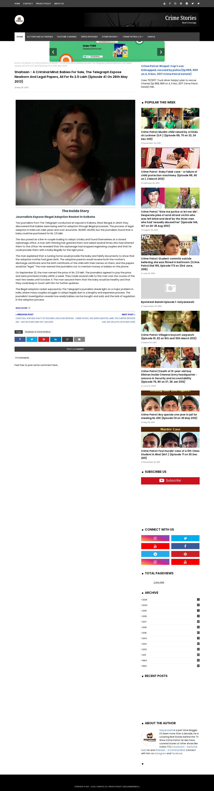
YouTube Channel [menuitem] (67, 36)
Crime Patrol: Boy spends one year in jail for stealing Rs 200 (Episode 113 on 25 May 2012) (169, 416)
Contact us (102, 786)
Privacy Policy (43, 3)
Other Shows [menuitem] (109, 36)
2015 (171, 632)
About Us (59, 3)
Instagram (160, 753)
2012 (171, 649)
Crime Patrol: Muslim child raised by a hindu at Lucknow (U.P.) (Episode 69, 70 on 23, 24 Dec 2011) (169, 135)
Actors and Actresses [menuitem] (40, 36)
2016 (171, 627)
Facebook (177, 753)
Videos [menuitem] (151, 36)
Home (17, 3)
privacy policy (115, 786)
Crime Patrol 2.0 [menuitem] (132, 36)
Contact (28, 3)
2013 (171, 643)
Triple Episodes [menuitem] (89, 36)
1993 (171, 666)
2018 (171, 616)
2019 (171, 610)
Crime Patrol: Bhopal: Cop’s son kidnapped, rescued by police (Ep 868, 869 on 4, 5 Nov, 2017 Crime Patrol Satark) (169, 70)
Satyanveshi (166, 730)
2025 (171, 599)
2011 (171, 654)
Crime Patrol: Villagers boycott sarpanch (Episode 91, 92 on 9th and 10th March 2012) (169, 336)
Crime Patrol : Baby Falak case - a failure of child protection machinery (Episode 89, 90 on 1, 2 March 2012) (169, 175)
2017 (171, 621)
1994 (171, 660)
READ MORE (21, 308)
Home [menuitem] (20, 36)
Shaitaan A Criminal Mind (34, 63)
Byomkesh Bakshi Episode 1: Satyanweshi (167, 302)
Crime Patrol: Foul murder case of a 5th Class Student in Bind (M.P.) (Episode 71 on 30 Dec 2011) (170, 454)
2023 (171, 605)
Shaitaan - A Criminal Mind (170, 750)
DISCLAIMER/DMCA (131, 786)
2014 (171, 638)
